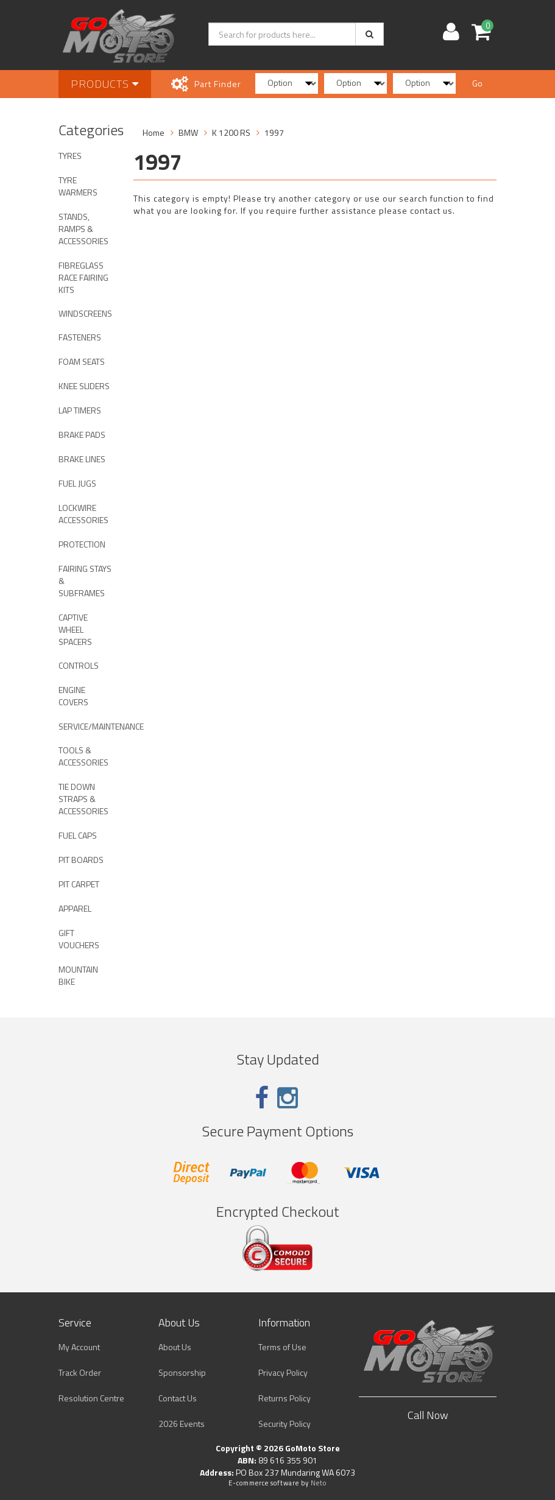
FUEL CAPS (77, 835)
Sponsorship (182, 1372)
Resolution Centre (91, 1398)
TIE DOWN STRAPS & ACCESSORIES (83, 798)
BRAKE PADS (81, 434)
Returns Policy (284, 1398)
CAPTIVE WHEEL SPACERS (75, 629)
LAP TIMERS (79, 410)
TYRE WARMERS (77, 186)
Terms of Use (282, 1346)
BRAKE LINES (81, 458)
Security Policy (284, 1423)
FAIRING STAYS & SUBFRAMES (84, 580)
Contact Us (177, 1398)
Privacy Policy (283, 1372)
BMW (188, 132)
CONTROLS (78, 665)
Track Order (79, 1372)
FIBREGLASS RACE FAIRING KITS (83, 277)
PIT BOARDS (81, 859)
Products (105, 84)
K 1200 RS (231, 132)
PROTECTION (81, 544)
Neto (319, 1483)
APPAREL (74, 908)
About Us (174, 1346)
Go (477, 83)
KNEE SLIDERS (84, 385)
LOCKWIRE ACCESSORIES (83, 513)
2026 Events (181, 1423)
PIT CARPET (78, 884)
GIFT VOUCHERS (78, 938)
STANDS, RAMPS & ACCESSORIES (83, 228)
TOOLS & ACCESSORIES (83, 756)
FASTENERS (79, 337)
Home (153, 132)
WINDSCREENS (85, 313)
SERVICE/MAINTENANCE (89, 726)
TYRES (70, 155)
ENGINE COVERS (73, 695)
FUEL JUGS (77, 483)
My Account (79, 1346)
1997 (274, 132)
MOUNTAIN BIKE (78, 975)
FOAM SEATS (81, 361)
